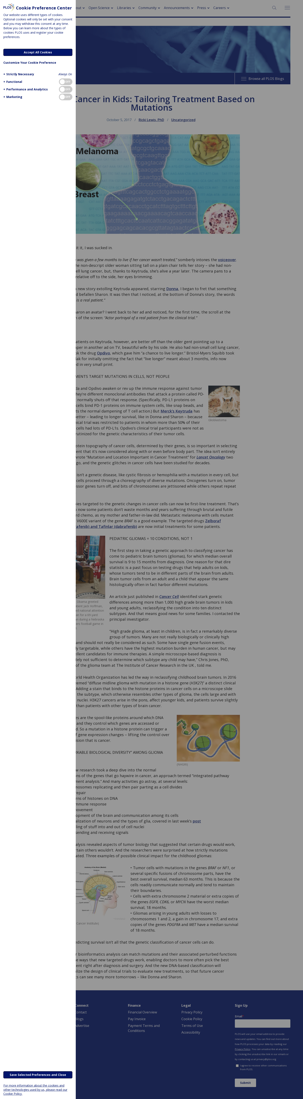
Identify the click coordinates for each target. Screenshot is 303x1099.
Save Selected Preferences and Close (38, 1075)
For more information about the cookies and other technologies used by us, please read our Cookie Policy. (35, 1089)
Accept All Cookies (38, 52)
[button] (18, 74)
